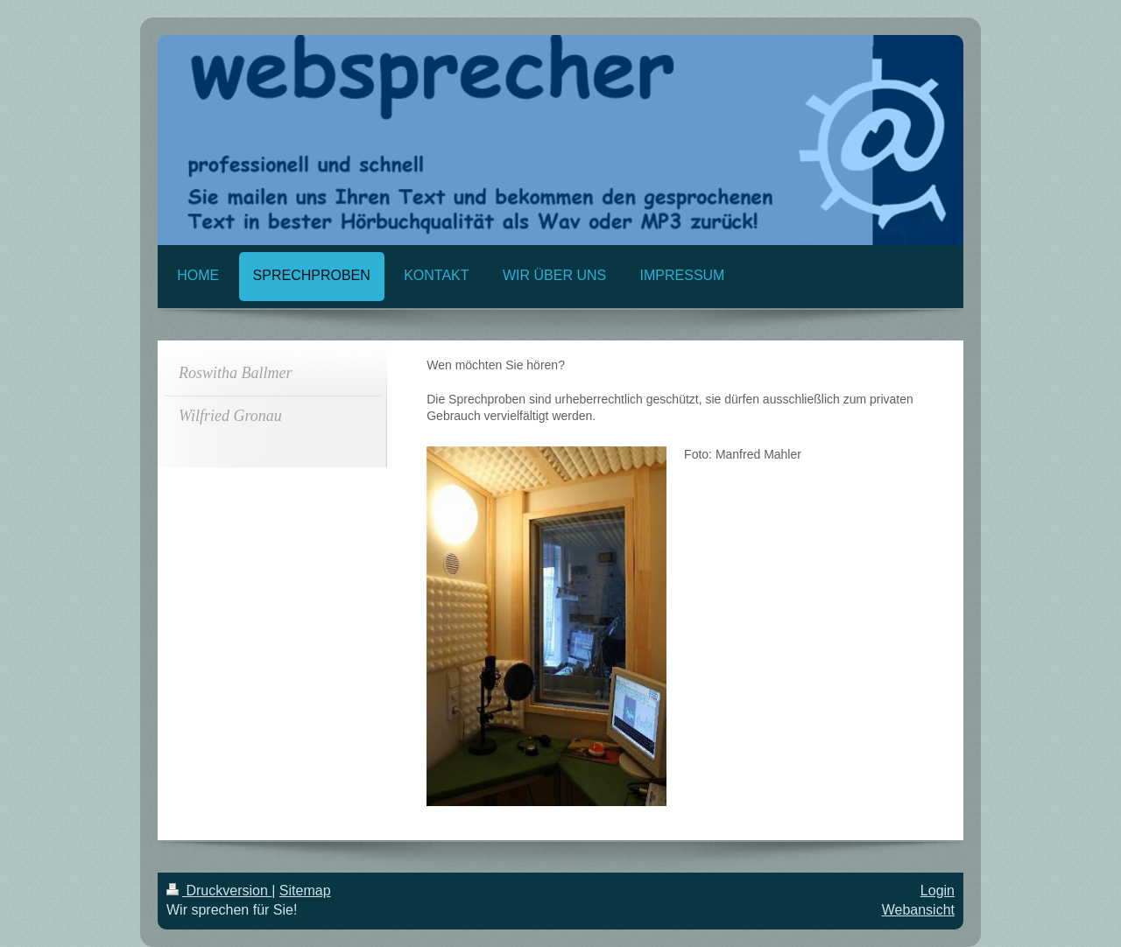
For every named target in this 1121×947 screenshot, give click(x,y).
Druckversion (218, 890)
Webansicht (918, 909)
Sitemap (305, 890)
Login (937, 890)
